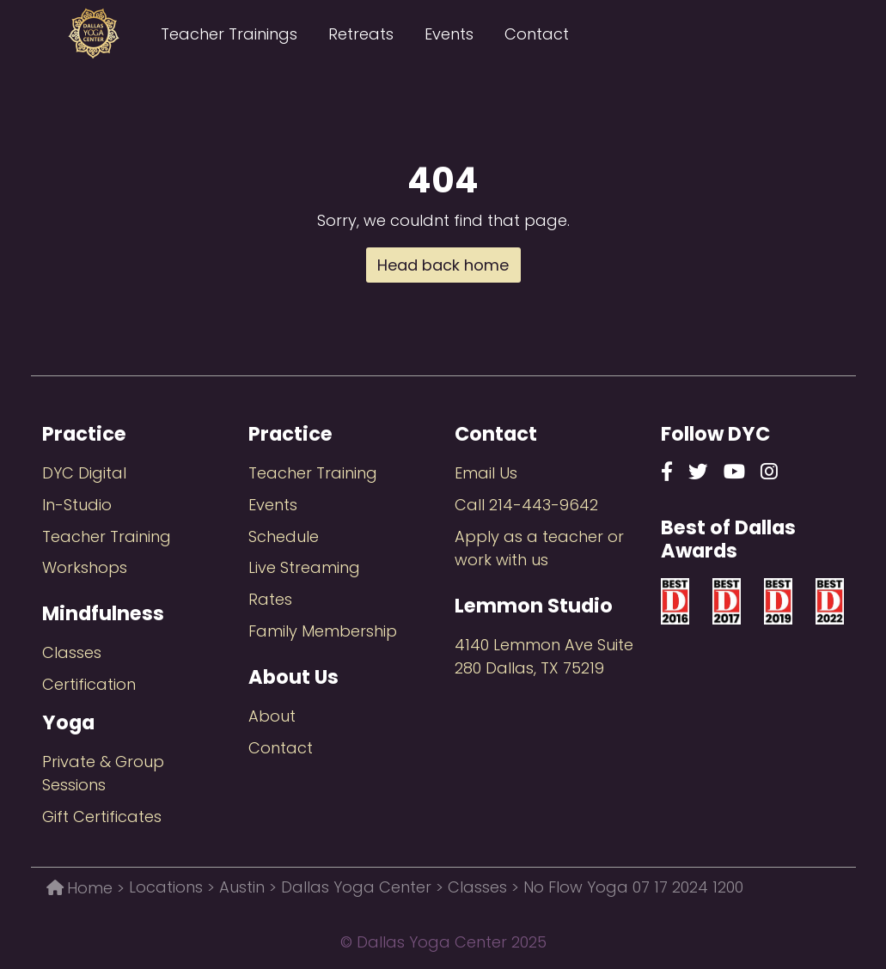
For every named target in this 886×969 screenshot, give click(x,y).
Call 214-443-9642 (526, 504)
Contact (536, 34)
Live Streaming (304, 567)
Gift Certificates (102, 816)
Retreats (361, 34)
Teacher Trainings (229, 34)
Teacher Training (106, 536)
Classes (71, 652)
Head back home (443, 265)
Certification (89, 684)
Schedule (283, 536)
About (272, 716)
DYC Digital (84, 473)
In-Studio (77, 504)
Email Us (486, 473)
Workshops (84, 567)
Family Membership (322, 631)
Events (449, 34)
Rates (270, 599)
